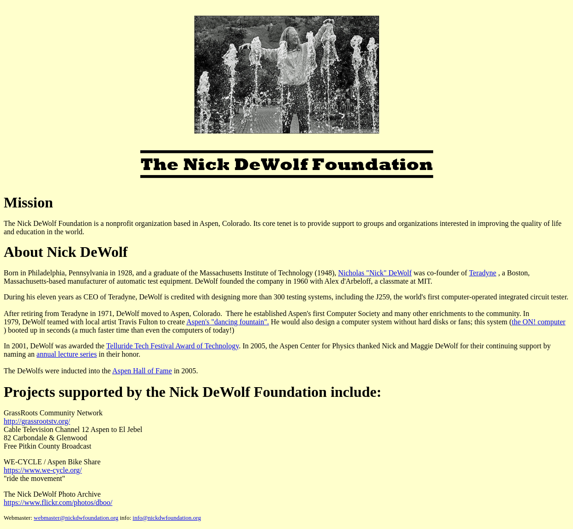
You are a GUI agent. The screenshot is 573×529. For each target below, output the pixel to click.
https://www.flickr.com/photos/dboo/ (58, 502)
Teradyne (482, 273)
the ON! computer (538, 322)
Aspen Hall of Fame (142, 371)
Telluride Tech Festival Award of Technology (172, 346)
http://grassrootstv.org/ (37, 421)
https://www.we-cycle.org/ (43, 470)
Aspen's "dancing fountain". (228, 322)
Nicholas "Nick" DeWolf (374, 273)
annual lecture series (66, 354)
